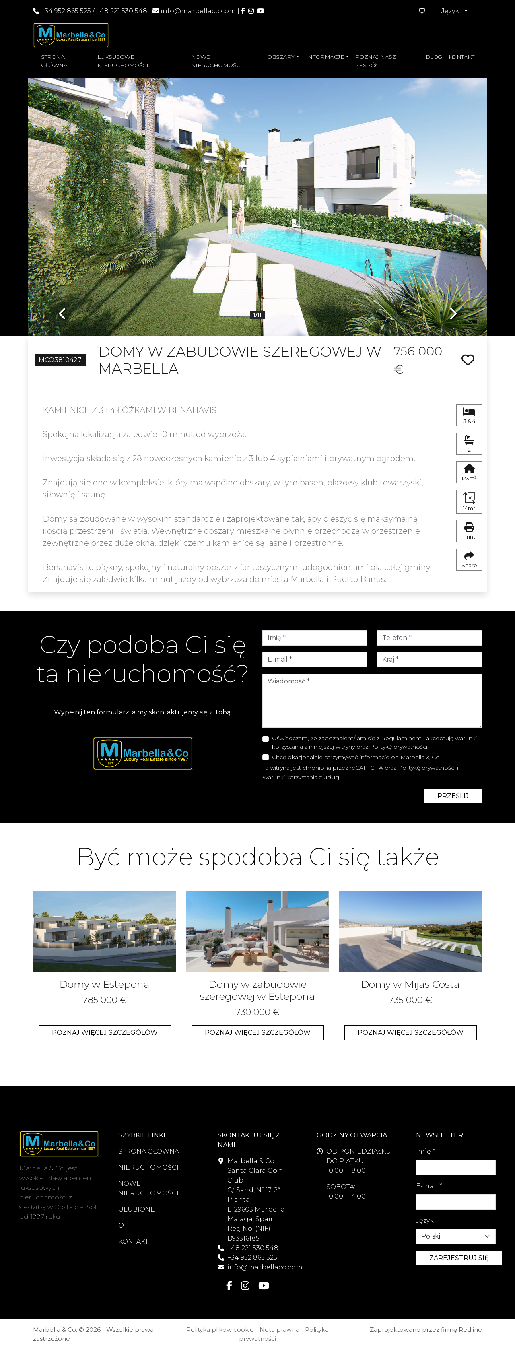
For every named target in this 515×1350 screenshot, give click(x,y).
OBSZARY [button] (281, 56)
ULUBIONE (136, 1209)
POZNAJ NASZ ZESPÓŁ (375, 61)
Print (469, 531)
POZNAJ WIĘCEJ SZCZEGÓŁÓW (105, 1032)
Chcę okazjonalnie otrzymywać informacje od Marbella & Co (356, 757)
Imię (425, 1151)
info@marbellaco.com (198, 11)
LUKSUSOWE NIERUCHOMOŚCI (122, 61)
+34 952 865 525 (62, 11)
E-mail (429, 1186)
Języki (426, 1220)
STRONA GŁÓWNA (54, 61)
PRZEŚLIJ (453, 796)
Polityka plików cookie (220, 1329)
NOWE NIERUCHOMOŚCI (216, 61)
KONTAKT (461, 56)
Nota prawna (279, 1329)
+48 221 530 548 (121, 11)
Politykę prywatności (426, 767)
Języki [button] (452, 11)
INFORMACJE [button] (325, 56)
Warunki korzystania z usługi (301, 777)
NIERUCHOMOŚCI (148, 1167)
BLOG (434, 56)
